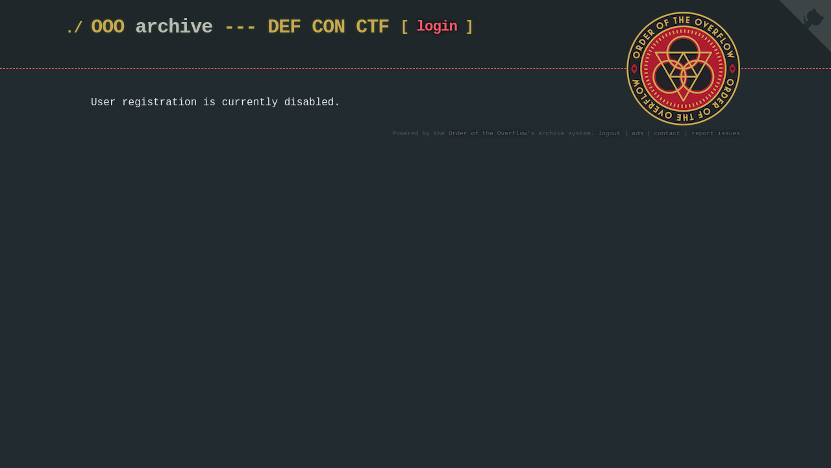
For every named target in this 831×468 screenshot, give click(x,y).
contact (667, 133)
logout (609, 133)
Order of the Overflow (488, 133)
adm (637, 133)
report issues (715, 133)
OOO (107, 27)
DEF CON (306, 27)
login (436, 30)
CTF (372, 27)
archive (173, 27)
